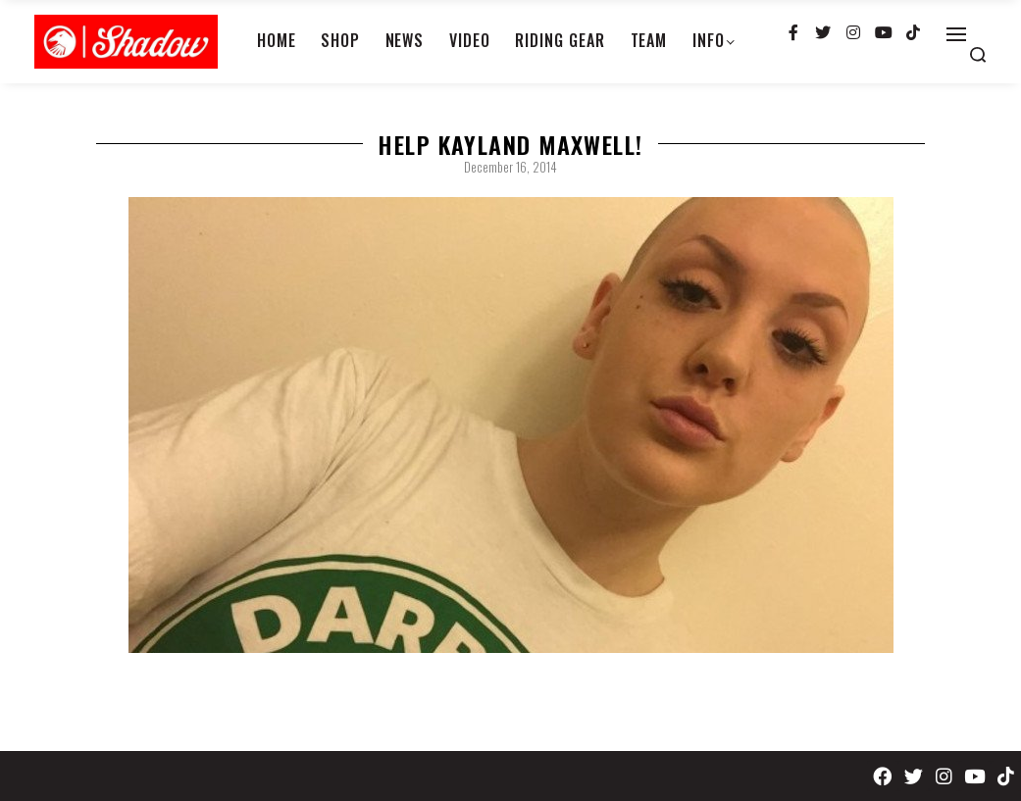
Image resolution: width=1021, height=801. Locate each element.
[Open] (956, 34)
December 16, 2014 (510, 166)
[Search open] (978, 55)
